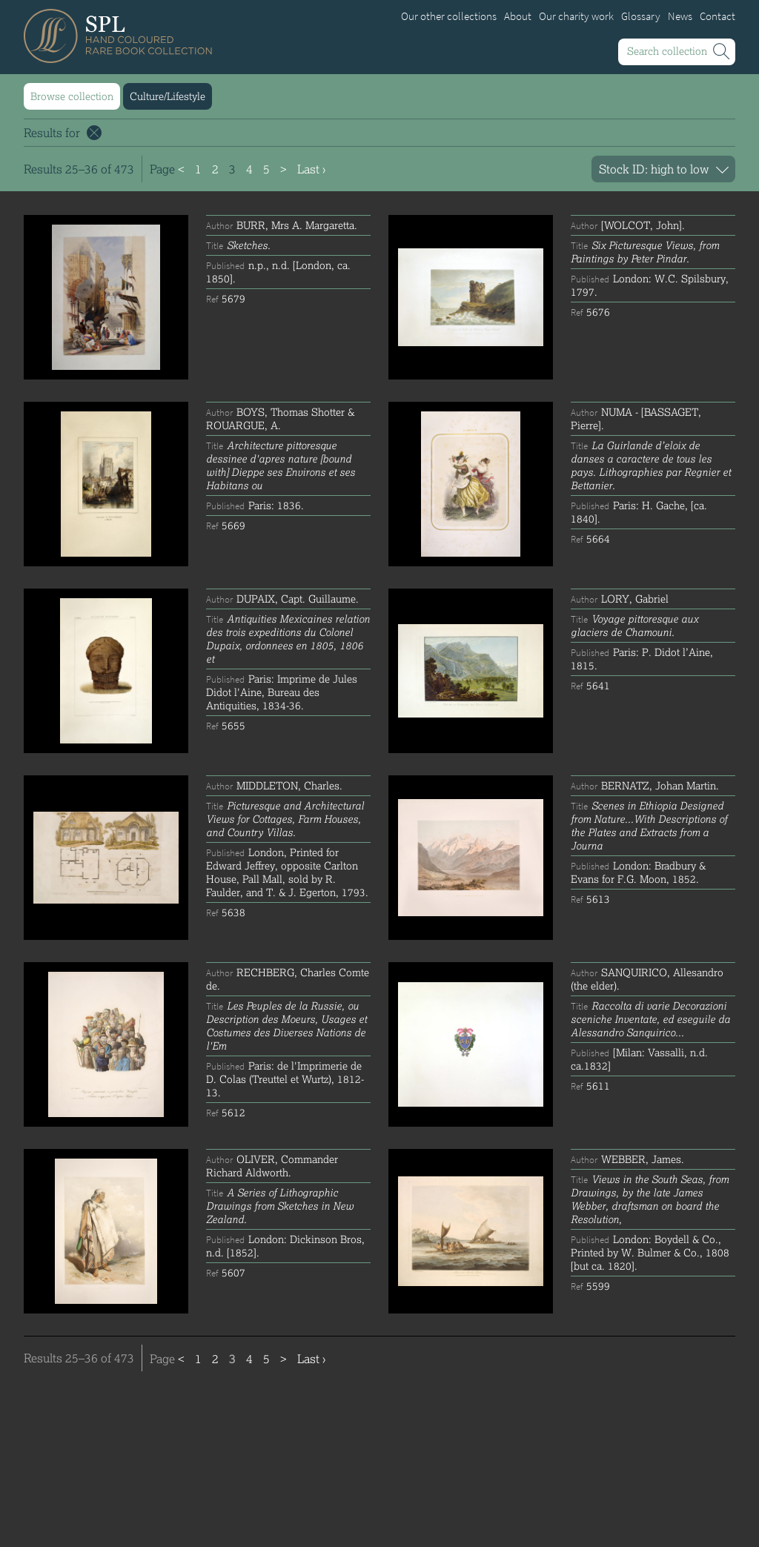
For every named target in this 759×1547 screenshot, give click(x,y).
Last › (311, 169)
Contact (717, 16)
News (680, 16)
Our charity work (576, 16)
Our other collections (449, 16)
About (517, 16)
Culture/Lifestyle (167, 96)
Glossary (640, 16)
